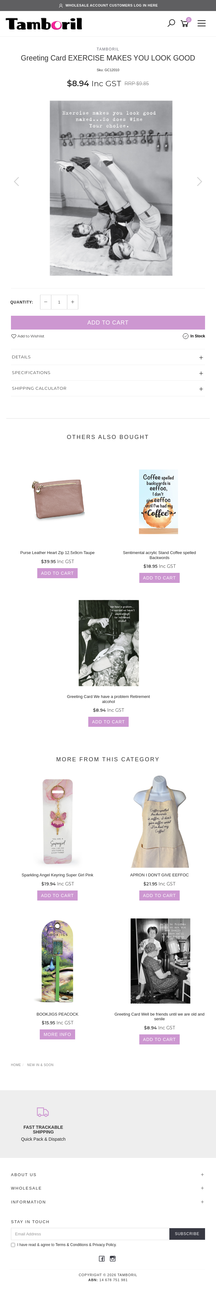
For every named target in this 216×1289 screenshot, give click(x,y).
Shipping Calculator (39, 388)
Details (21, 356)
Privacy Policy (104, 1245)
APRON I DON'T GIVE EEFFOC (159, 875)
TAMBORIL (108, 49)
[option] (108, 188)
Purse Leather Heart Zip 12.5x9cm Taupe (57, 552)
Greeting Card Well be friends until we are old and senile (159, 1017)
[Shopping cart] (185, 23)
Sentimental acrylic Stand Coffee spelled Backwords (159, 555)
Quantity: (21, 302)
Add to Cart (108, 323)
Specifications (31, 372)
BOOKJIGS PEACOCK (58, 1014)
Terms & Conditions (71, 1245)
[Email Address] (90, 1234)
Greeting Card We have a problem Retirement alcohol (108, 699)
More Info (57, 1034)
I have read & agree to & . (64, 1245)
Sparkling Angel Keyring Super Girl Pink (57, 875)
